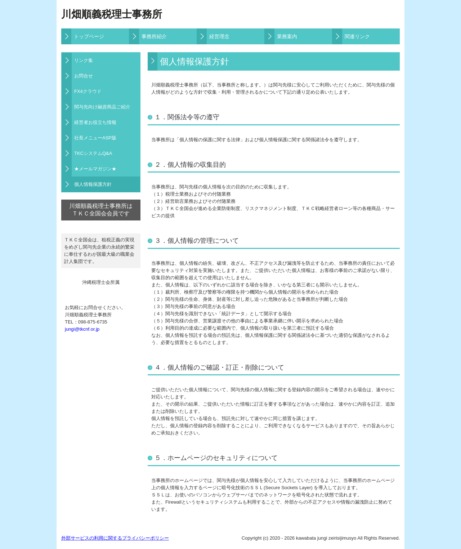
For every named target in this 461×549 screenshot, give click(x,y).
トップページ (89, 36)
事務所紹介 (154, 36)
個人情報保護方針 (93, 184)
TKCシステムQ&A (93, 153)
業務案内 (287, 36)
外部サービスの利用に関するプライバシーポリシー (115, 538)
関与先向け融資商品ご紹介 (102, 107)
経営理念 (219, 36)
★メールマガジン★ (95, 168)
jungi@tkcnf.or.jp (82, 329)
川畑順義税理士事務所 (111, 14)
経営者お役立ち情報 (95, 122)
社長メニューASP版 (95, 137)
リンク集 (83, 60)
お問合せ (83, 76)
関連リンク (357, 36)
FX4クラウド (88, 91)
